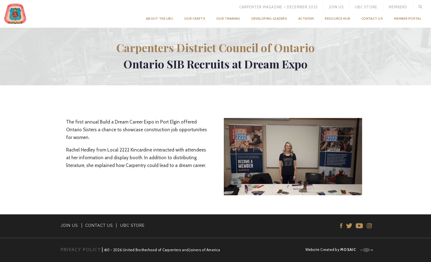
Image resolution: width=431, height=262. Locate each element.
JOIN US (69, 225)
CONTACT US (99, 225)
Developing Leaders (269, 18)
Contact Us (372, 18)
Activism (306, 18)
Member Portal (407, 18)
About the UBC (159, 18)
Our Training (228, 18)
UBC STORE (132, 225)
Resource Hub (337, 18)
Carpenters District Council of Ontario (215, 47)
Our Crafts (194, 18)
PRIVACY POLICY (81, 249)
